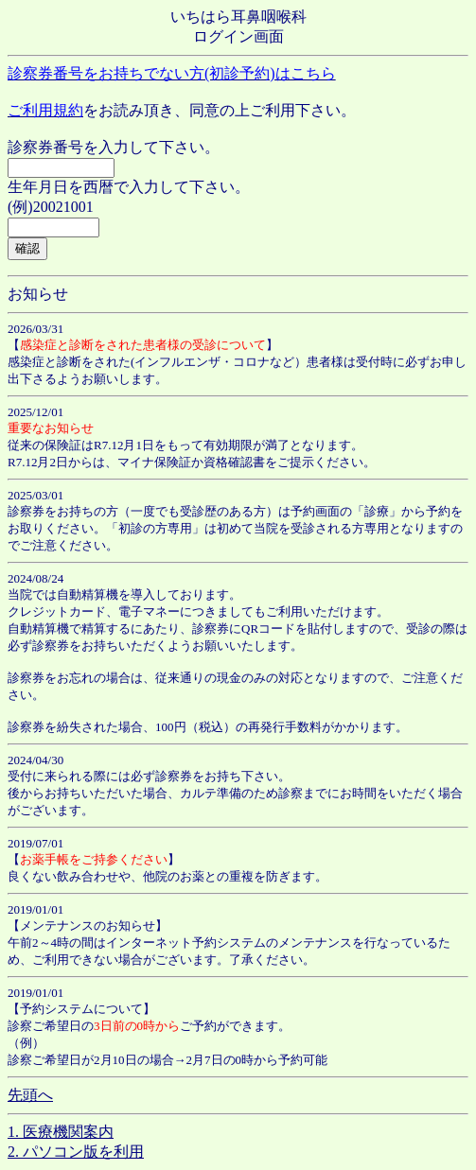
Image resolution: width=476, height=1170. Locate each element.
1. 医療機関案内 (61, 1132)
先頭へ (30, 1095)
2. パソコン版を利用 (76, 1152)
